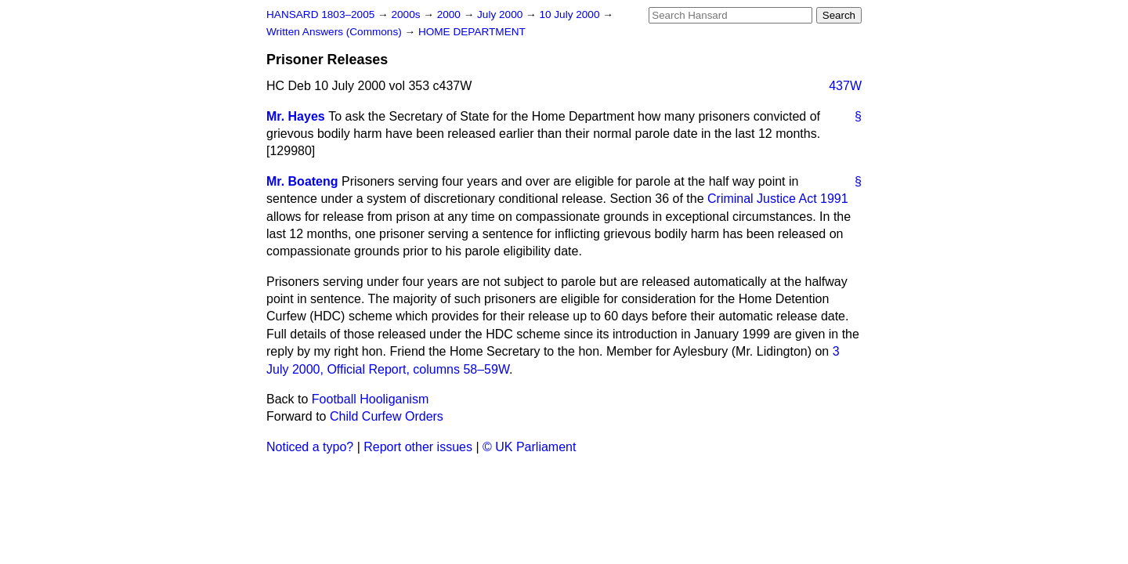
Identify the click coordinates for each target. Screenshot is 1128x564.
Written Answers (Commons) (335, 32)
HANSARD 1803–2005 (320, 14)
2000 (450, 14)
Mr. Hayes (295, 116)
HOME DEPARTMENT (472, 32)
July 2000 (501, 14)
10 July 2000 (570, 14)
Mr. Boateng (302, 181)
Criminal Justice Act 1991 (777, 198)
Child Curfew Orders (386, 416)
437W (845, 85)
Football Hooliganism (370, 399)
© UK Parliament (529, 447)
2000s (407, 14)
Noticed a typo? (309, 447)
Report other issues (417, 447)
